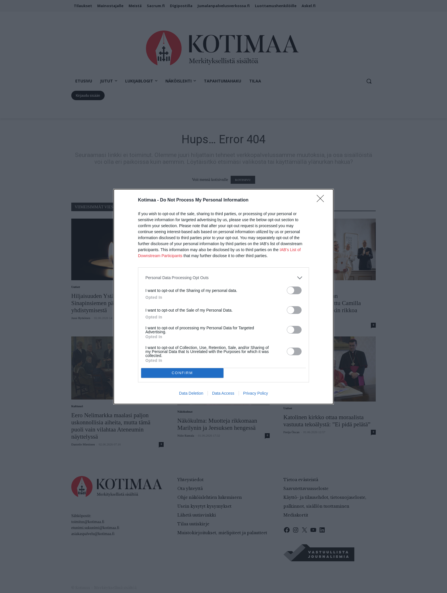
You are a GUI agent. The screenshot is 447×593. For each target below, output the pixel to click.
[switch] (294, 290)
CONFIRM (182, 373)
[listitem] (223, 278)
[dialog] (223, 296)
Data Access (223, 393)
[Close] (322, 200)
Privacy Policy (255, 393)
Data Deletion (191, 393)
